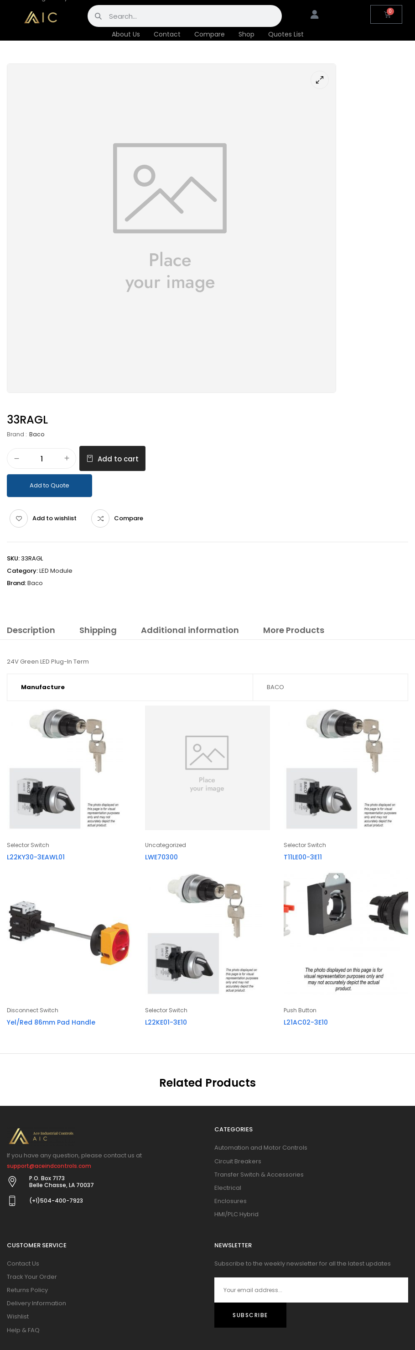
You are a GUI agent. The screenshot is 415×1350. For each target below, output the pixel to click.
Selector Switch (28, 845)
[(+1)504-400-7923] (12, 1200)
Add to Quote (49, 485)
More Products (293, 630)
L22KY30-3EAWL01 (36, 857)
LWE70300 (161, 857)
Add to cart (118, 459)
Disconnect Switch (32, 1010)
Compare (209, 34)
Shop (246, 34)
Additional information (190, 630)
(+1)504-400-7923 (56, 1200)
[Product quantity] (41, 459)
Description (31, 630)
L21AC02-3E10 (306, 1022)
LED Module (56, 570)
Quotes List (286, 34)
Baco (36, 434)
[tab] (31, 631)
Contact (167, 34)
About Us (126, 34)
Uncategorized (165, 845)
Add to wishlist (54, 518)
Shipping (98, 630)
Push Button (300, 1010)
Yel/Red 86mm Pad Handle (51, 1022)
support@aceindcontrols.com (49, 1166)
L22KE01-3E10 (166, 1022)
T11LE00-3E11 (303, 857)
